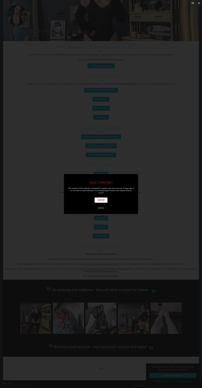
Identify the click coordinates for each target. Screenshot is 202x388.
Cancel (101, 208)
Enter (101, 200)
